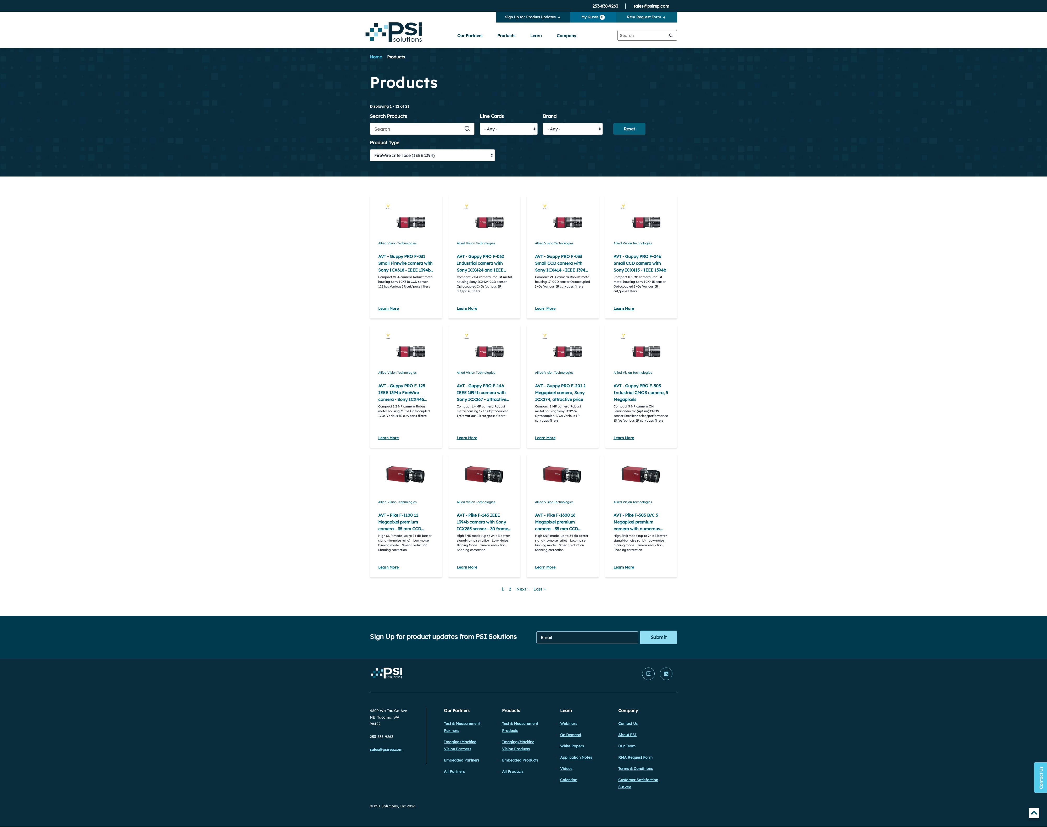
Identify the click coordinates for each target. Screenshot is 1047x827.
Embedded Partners (462, 760)
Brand (549, 116)
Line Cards (492, 116)
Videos (566, 768)
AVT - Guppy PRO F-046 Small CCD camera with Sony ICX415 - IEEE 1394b (640, 263)
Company (566, 35)
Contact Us (628, 723)
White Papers (572, 746)
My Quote (593, 17)
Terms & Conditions (635, 768)
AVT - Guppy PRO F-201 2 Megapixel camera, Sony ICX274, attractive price (560, 392)
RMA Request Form (644, 17)
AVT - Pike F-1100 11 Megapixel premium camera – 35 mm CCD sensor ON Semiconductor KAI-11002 (404, 528)
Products (506, 35)
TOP (1034, 814)
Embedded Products (520, 760)
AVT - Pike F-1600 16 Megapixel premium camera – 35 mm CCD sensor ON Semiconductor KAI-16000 (561, 528)
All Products (513, 771)
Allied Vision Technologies (397, 243)
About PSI (627, 734)
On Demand (570, 734)
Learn (536, 35)
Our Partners (470, 35)
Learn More (388, 308)
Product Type (384, 143)
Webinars (568, 723)
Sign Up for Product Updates (530, 17)
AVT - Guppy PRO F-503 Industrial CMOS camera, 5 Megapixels (641, 392)
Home (376, 56)
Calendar (568, 780)
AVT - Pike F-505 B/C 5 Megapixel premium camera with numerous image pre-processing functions (637, 528)
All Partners (454, 771)
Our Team (627, 746)
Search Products (388, 116)
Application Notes (576, 757)
